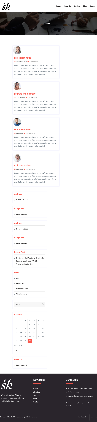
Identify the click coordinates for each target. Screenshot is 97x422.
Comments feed (22, 289)
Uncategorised (21, 214)
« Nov (16, 351)
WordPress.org (21, 294)
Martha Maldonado (25, 93)
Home (48, 23)
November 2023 (22, 200)
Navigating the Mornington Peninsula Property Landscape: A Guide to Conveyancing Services (30, 261)
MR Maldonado (22, 57)
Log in (18, 279)
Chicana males (22, 165)
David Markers (22, 129)
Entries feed (20, 284)
